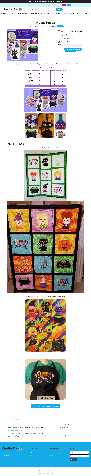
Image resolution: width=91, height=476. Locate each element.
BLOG (54, 5)
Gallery (52, 458)
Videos (59, 5)
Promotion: (60, 38)
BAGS (78, 13)
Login (64, 5)
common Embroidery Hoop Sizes (16, 430)
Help (51, 452)
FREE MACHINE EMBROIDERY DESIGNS (32, 13)
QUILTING (39, 17)
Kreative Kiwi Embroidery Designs (45, 468)
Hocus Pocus (60, 26)
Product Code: (60, 41)
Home (28, 5)
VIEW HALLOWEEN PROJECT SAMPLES (45, 406)
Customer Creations (41, 5)
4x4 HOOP (73, 13)
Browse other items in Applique (31, 419)
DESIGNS (23, 5)
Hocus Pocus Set (57, 148)
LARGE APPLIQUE (55, 13)
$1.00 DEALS (4, 13)
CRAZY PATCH (86, 13)
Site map (56, 468)
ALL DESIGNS (12, 13)
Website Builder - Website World (45, 473)
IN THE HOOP (65, 13)
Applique (53, 26)
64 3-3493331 (8, 453)
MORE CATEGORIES (49, 17)
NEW (19, 13)
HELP (50, 5)
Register (32, 452)
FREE (33, 5)
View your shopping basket (14, 419)
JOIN (69, 5)
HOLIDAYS (46, 13)
